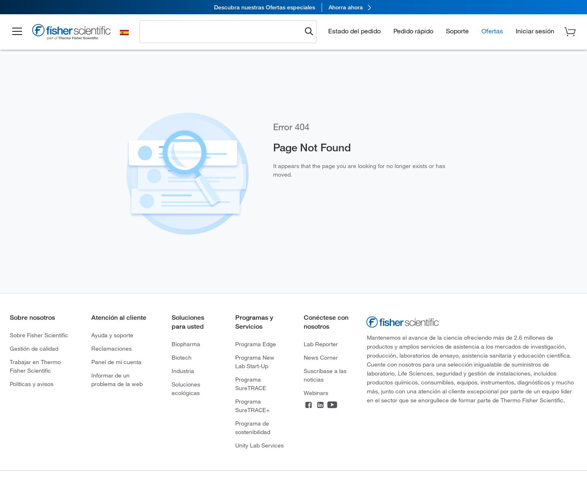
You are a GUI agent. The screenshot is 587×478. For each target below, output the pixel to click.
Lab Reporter (321, 344)
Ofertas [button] (492, 31)
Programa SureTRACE (250, 384)
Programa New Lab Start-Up (254, 362)
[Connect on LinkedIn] (320, 405)
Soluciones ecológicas (186, 389)
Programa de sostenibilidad (252, 428)
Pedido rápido (413, 31)
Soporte (457, 31)
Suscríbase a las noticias (325, 375)
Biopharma (186, 344)
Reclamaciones (111, 348)
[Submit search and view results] (309, 31)
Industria (183, 371)
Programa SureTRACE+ (252, 406)
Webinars (316, 393)
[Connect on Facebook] (308, 405)
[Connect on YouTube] (332, 405)
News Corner (321, 357)
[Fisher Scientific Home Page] (71, 33)
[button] (17, 31)
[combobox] (222, 31)
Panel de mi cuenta (116, 362)
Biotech (182, 357)
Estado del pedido (354, 31)
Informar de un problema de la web (117, 380)
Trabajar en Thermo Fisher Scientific (35, 366)
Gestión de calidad (34, 348)
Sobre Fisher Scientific (39, 335)
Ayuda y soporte (112, 335)
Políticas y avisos (31, 384)
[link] (293, 7)
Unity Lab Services (259, 445)
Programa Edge (255, 344)
